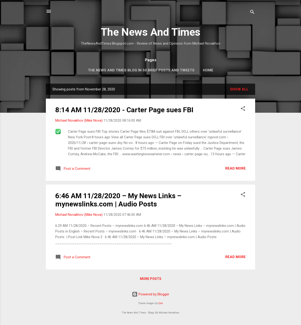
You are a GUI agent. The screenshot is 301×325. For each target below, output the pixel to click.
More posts (150, 279)
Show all (239, 89)
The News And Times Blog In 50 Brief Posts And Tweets (141, 70)
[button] (243, 109)
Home (208, 70)
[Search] (252, 13)
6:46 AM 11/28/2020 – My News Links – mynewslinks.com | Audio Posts (118, 200)
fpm (160, 303)
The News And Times (150, 32)
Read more (235, 168)
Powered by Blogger (150, 294)
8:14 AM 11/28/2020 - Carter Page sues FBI (124, 110)
